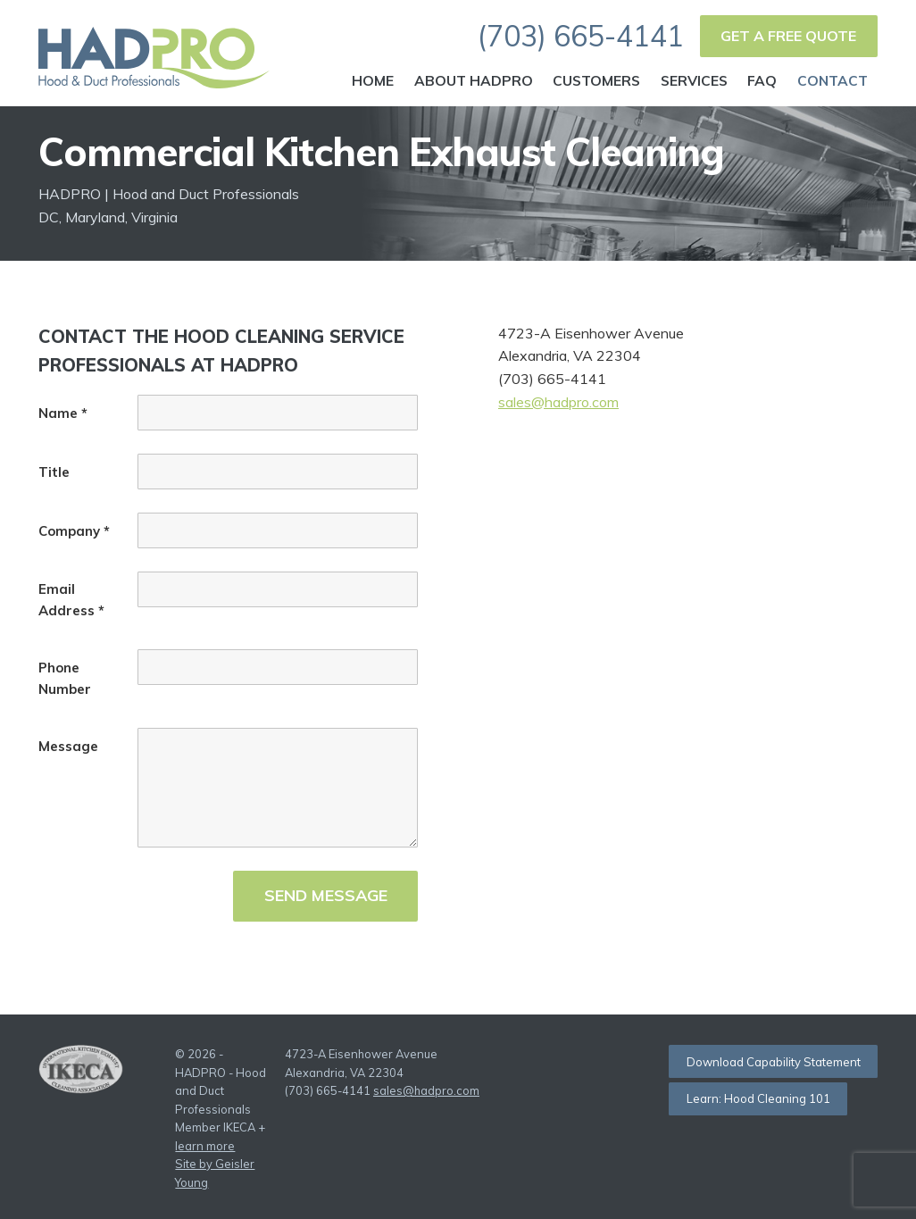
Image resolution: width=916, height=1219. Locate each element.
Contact (832, 80)
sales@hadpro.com (558, 402)
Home (373, 80)
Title (54, 471)
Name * (62, 413)
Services (694, 80)
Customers (596, 80)
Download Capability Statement (774, 1062)
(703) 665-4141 (581, 36)
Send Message (325, 895)
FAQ (762, 80)
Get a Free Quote (788, 36)
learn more (205, 1146)
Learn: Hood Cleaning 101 (758, 1098)
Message (68, 746)
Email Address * (71, 599)
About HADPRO (473, 80)
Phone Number (64, 678)
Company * (74, 530)
